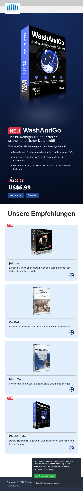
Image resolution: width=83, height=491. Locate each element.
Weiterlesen (16, 195)
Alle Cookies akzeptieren (45, 476)
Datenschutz (14, 485)
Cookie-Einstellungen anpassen (47, 483)
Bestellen (32, 195)
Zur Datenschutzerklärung (43, 469)
